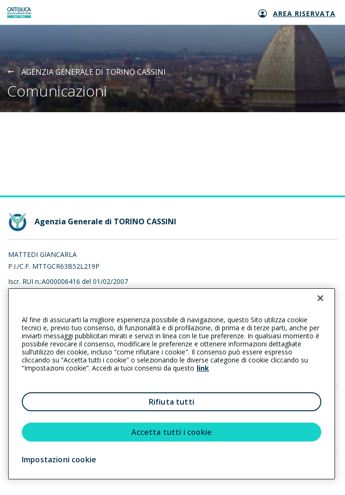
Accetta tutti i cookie (171, 432)
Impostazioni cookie (59, 459)
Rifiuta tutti (171, 402)
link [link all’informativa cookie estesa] (203, 367)
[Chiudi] (320, 298)
